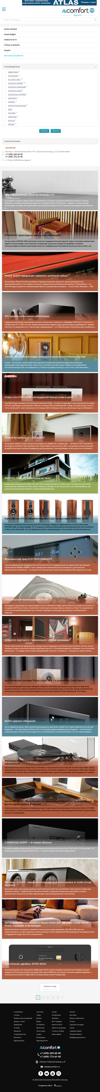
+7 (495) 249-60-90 (13, 155)
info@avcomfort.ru (52, 1067)
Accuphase (13, 76)
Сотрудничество (20, 1034)
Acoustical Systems (17, 94)
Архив (72, 1028)
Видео (38, 1021)
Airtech (11, 102)
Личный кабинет (76, 1034)
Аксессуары (40, 1031)
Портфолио (18, 1025)
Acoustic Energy (15, 83)
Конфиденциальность (78, 1037)
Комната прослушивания (23, 1018)
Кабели (39, 1018)
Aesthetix (12, 98)
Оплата (72, 1012)
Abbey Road (13, 72)
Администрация (76, 1031)
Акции (7, 50)
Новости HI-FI (10, 39)
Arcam (11, 124)
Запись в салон (19, 1021)
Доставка (73, 1015)
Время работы (19, 1041)
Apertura (12, 117)
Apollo (11, 120)
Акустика (39, 1012)
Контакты (17, 1037)
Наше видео (10, 34)
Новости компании (59, 1028)
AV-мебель (40, 1025)
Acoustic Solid (15, 90)
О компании (18, 1012)
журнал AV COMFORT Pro (78, 12)
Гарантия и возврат (77, 1025)
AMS (10, 109)
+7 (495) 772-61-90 (13, 157)
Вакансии (17, 1031)
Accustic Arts (14, 79)
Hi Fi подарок (57, 1021)
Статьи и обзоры (12, 45)
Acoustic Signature (17, 87)
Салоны (17, 1015)
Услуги (72, 1021)
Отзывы (17, 1028)
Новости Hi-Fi (57, 1025)
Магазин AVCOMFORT (13, 55)
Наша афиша (10, 29)
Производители (42, 1041)
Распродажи (40, 1037)
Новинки (55, 1018)
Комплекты (40, 1028)
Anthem (11, 113)
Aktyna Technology (17, 105)
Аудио (38, 1015)
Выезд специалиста (77, 1018)
